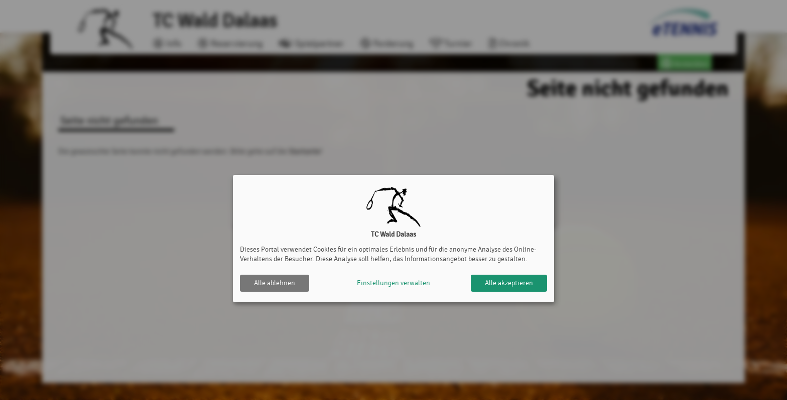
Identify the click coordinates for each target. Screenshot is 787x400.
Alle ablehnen (274, 283)
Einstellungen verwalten (393, 283)
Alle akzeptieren (509, 283)
